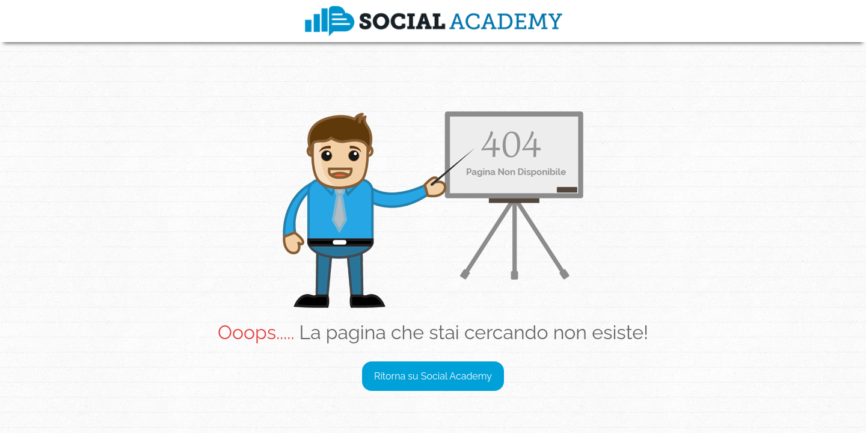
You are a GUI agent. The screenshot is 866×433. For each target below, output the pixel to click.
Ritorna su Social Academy (433, 376)
